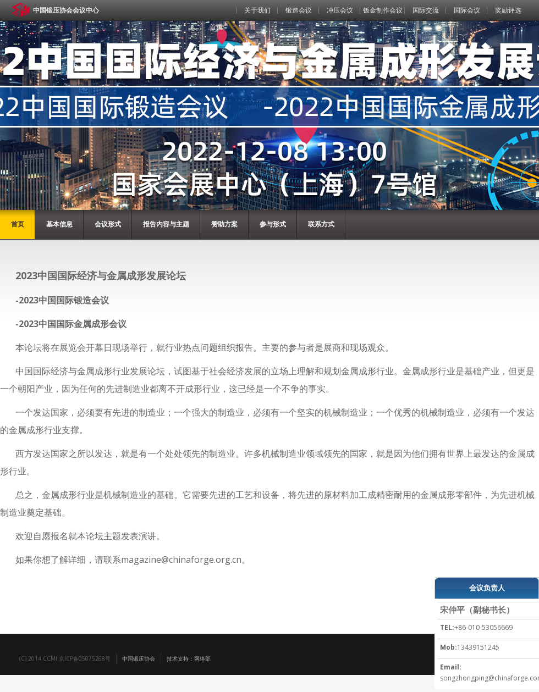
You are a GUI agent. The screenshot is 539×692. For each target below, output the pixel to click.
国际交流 (426, 10)
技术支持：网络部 (189, 658)
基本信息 (59, 224)
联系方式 (321, 224)
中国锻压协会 (138, 658)
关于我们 (257, 10)
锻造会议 (298, 10)
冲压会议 (340, 10)
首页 (216, 26)
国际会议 (467, 10)
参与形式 (273, 224)
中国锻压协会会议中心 (66, 10)
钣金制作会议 (383, 10)
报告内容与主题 (166, 224)
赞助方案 (224, 224)
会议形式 (108, 224)
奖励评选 (508, 10)
